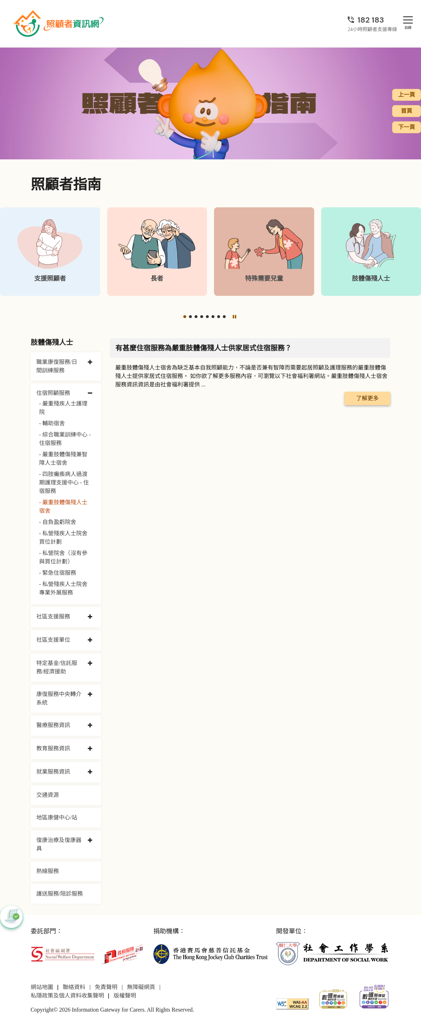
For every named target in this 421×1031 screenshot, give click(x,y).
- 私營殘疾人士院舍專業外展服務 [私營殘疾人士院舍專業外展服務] (63, 588)
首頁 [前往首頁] (406, 111)
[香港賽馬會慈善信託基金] (210, 954)
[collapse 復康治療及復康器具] (90, 840)
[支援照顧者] (50, 251)
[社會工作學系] (333, 954)
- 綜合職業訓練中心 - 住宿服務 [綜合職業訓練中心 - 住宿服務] (65, 439)
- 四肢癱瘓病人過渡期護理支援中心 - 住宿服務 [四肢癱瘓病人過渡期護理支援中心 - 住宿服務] (64, 482)
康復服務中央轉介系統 (58, 698)
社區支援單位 (53, 640)
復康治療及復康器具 (58, 844)
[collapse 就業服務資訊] (90, 772)
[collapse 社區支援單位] (90, 640)
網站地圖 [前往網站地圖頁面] (42, 987)
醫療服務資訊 (53, 725)
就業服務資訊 (53, 772)
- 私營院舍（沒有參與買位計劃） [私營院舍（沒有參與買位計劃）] (63, 557)
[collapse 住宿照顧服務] (90, 393)
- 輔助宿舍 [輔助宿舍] (52, 423)
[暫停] (234, 316)
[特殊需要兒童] (264, 251)
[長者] (157, 251)
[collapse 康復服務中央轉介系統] (90, 694)
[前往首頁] (59, 24)
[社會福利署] (63, 954)
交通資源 (47, 795)
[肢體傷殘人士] (371, 251)
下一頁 (406, 127)
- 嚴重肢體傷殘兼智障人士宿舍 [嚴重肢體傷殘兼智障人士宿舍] (63, 458)
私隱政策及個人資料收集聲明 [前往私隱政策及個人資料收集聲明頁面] (67, 996)
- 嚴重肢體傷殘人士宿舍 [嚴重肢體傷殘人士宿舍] (63, 506)
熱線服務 (47, 871)
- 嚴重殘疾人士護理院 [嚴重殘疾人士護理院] (63, 408)
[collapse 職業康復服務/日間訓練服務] (90, 362)
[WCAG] (292, 1003)
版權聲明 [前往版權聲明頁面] (125, 996)
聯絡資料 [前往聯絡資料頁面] (74, 987)
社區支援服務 (53, 617)
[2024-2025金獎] (333, 998)
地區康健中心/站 (56, 817)
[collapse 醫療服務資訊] (90, 725)
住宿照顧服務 (53, 393)
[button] (184, 316)
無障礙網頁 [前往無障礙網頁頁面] (141, 987)
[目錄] (408, 20)
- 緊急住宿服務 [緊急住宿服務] (57, 573)
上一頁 (406, 95)
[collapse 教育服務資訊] (90, 749)
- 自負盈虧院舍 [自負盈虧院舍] (57, 522)
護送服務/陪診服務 (59, 894)
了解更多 (367, 398)
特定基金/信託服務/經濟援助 (56, 667)
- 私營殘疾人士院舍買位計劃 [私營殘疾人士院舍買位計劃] (63, 537)
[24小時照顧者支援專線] (372, 20)
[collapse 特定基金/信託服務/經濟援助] (90, 663)
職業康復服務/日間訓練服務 (56, 366)
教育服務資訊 (53, 748)
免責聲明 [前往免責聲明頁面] (106, 987)
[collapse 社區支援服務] (90, 617)
